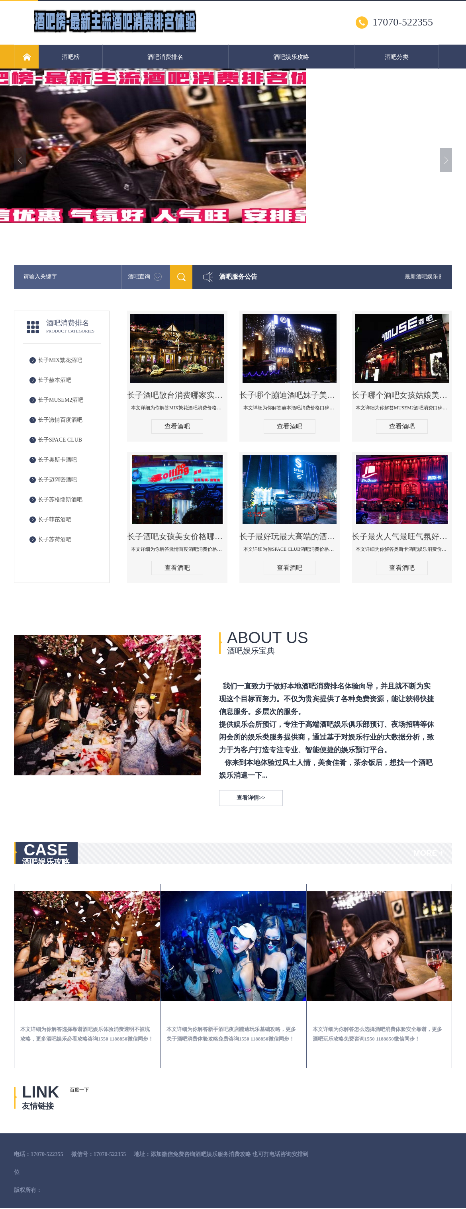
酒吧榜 (71, 57)
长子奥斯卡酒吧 (57, 460)
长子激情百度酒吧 (60, 420)
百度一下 (79, 1090)
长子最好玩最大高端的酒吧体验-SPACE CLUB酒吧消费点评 (289, 536)
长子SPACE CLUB (60, 440)
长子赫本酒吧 (54, 380)
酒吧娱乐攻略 (291, 57)
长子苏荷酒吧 (54, 539)
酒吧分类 (397, 57)
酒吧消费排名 (165, 57)
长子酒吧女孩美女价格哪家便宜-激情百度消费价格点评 (177, 536)
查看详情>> (251, 798)
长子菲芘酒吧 (54, 519)
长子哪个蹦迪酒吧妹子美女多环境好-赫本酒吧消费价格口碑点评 (289, 395)
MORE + (428, 853)
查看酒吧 (177, 426)
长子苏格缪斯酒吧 (60, 500)
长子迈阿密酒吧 (57, 480)
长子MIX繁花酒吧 (60, 360)
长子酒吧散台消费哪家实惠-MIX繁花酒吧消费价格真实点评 (177, 395)
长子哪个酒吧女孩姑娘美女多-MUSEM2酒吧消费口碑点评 (402, 395)
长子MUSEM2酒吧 (60, 400)
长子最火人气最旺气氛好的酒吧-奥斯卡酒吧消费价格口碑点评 (402, 536)
